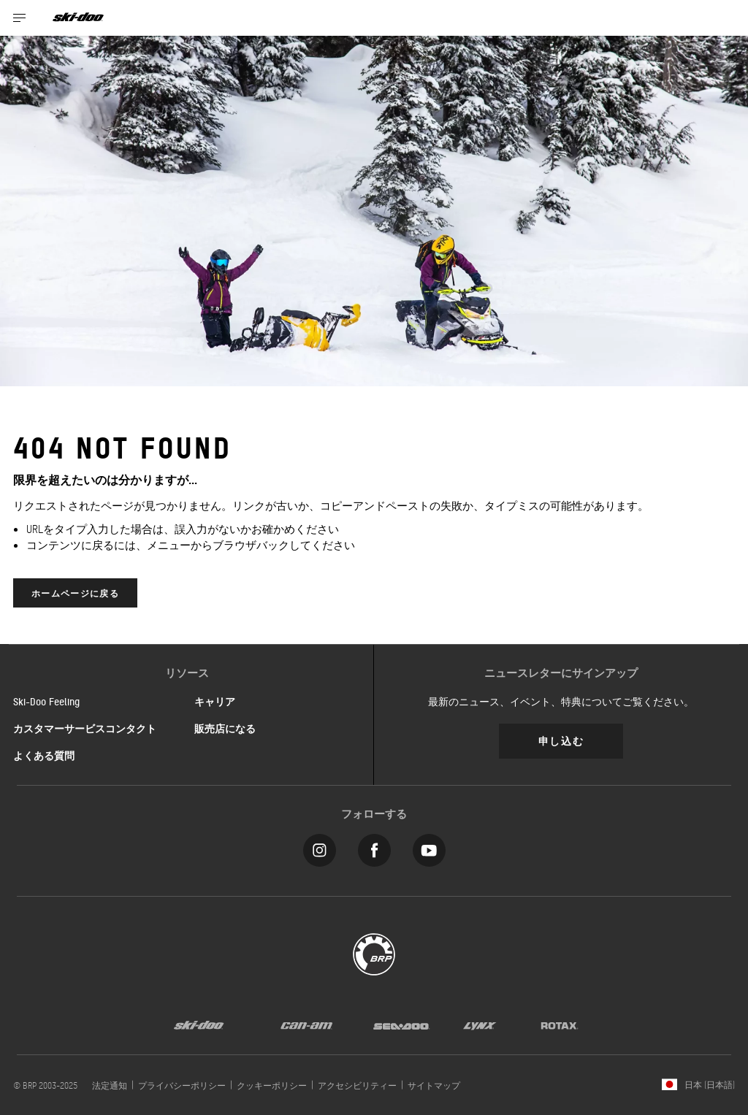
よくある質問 (44, 755)
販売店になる (225, 728)
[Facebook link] (374, 847)
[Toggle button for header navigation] (19, 18)
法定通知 (109, 1085)
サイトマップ (434, 1085)
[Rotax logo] (559, 1024)
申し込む (561, 740)
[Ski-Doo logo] (78, 18)
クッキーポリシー (272, 1085)
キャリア (214, 701)
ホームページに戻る (75, 592)
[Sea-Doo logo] (401, 1024)
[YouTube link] (429, 847)
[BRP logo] (374, 952)
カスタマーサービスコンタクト (84, 728)
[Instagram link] (319, 847)
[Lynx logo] (479, 1024)
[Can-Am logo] (306, 1024)
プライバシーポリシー (182, 1085)
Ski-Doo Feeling (46, 701)
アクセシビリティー (357, 1085)
